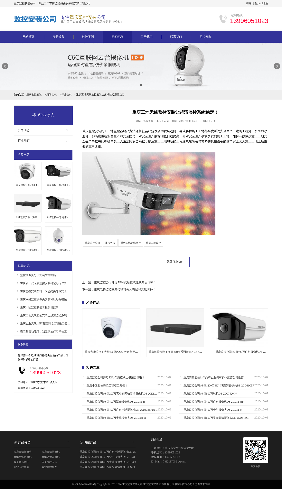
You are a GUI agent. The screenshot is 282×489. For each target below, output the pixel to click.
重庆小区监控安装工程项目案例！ (126, 385)
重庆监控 (110, 242)
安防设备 (58, 36)
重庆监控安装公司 (132, 484)
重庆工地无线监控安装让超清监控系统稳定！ (43, 315)
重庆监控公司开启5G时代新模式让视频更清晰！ (125, 282)
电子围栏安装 (49, 462)
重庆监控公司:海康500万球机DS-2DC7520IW (223, 393)
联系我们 (176, 36)
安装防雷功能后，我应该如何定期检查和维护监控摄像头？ (43, 331)
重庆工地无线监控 (130, 242)
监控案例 (88, 36)
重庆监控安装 (34, 94)
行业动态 (66, 94)
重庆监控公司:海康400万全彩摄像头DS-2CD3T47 (223, 409)
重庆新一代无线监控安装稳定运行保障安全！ (43, 283)
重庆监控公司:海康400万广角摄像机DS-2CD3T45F (223, 401)
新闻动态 (117, 36)
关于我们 (147, 36)
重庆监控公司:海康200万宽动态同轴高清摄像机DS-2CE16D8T (126, 393)
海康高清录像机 (51, 451)
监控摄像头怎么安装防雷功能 (36, 275)
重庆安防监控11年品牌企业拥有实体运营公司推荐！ (223, 377)
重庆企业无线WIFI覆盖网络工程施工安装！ (43, 323)
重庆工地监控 (153, 242)
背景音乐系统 (21, 462)
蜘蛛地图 (251, 3)
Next (277, 66)
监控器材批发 (49, 467)
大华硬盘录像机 (51, 456)
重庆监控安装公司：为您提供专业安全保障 (43, 291)
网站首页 (28, 36)
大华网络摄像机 (23, 456)
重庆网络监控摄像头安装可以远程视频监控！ (43, 299)
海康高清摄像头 (23, 451)
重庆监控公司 (92, 242)
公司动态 (43, 130)
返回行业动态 (175, 261)
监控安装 (205, 36)
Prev (5, 66)
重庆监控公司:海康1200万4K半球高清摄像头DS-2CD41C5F (223, 385)
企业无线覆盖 (21, 467)
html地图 (263, 3)
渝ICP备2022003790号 (84, 484)
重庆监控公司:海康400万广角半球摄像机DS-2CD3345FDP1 (126, 409)
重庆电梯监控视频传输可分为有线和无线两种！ (125, 289)
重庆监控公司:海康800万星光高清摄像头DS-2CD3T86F (223, 417)
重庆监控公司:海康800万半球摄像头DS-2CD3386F (126, 417)
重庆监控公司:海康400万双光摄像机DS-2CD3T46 (126, 401)
